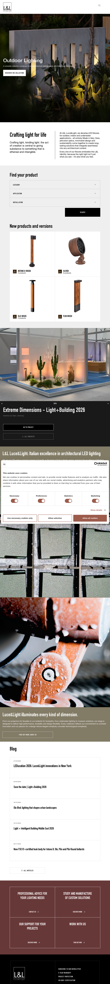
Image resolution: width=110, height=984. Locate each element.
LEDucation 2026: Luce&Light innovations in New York (43, 765)
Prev (2, 15)
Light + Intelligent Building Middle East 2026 (34, 828)
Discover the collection (14, 73)
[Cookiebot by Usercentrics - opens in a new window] (96, 464)
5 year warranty (64, 973)
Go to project (28, 427)
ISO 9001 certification (66, 980)
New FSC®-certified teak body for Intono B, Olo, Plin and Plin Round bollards (49, 849)
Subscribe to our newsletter (69, 969)
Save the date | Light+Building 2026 (30, 786)
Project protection (65, 976)
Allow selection (55, 518)
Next (108, 15)
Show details (96, 510)
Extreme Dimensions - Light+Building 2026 (44, 410)
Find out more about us (28, 735)
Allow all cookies (90, 518)
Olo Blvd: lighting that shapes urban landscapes (35, 807)
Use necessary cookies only (20, 518)
